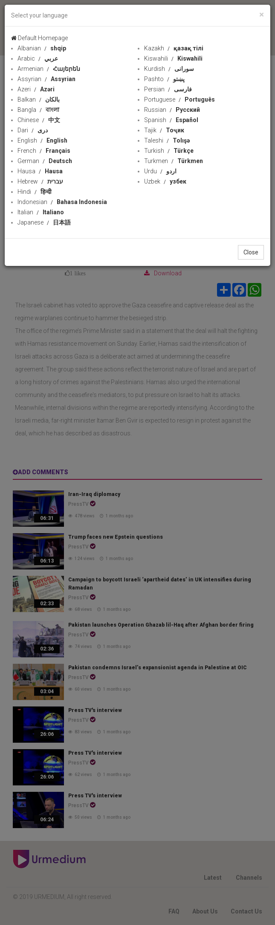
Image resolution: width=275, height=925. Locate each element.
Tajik (164, 130)
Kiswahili (173, 58)
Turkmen (173, 161)
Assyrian (46, 79)
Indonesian (62, 201)
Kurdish (169, 68)
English (42, 140)
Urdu (160, 171)
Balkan (38, 99)
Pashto (164, 79)
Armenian (48, 68)
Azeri (36, 89)
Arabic (37, 58)
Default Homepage (39, 38)
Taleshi (167, 140)
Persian (168, 89)
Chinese (38, 120)
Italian (40, 212)
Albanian (41, 48)
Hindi (34, 191)
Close (250, 252)
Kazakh (173, 48)
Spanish (171, 120)
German (44, 161)
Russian (172, 109)
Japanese (44, 222)
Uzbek (165, 181)
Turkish (169, 150)
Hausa (40, 171)
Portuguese (179, 99)
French (43, 150)
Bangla (38, 109)
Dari (32, 130)
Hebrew (40, 181)
